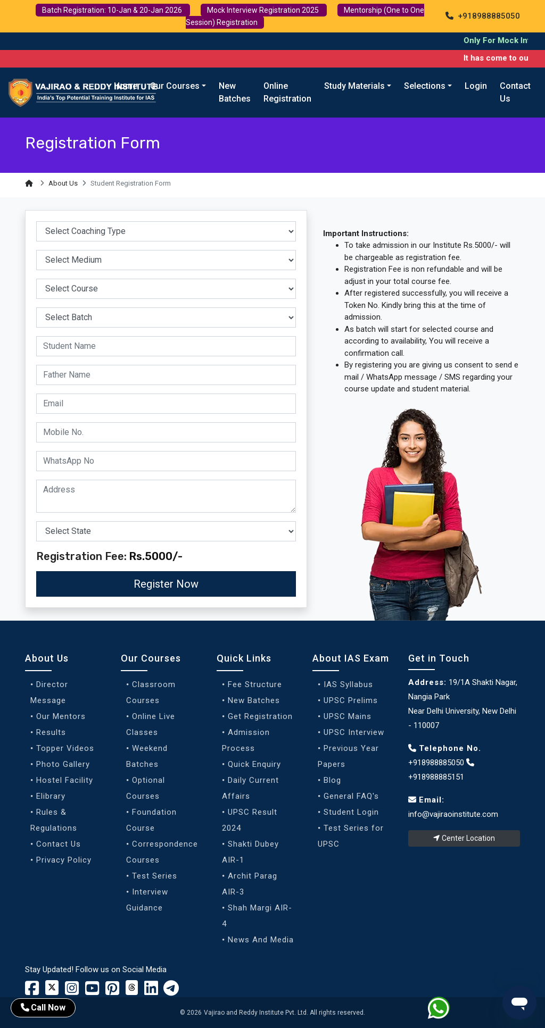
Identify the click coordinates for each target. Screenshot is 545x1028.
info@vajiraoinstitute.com (453, 814)
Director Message (49, 692)
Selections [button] (424, 86)
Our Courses (151, 658)
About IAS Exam (350, 658)
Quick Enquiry (254, 764)
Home (125, 86)
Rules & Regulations (53, 820)
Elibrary (50, 796)
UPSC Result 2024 (249, 820)
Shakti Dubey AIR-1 (250, 852)
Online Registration (287, 92)
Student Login (351, 812)
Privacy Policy (64, 860)
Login (476, 86)
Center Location (464, 838)
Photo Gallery (63, 764)
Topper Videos (65, 748)
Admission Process (246, 740)
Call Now (43, 1007)
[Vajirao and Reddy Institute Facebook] (32, 991)
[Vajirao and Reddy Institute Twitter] (52, 987)
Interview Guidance (147, 900)
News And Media (261, 940)
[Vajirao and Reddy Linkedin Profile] (151, 991)
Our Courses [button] (175, 86)
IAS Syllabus (348, 684)
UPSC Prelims (351, 700)
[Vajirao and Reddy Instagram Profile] (72, 991)
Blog (332, 780)
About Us (63, 183)
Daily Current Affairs (250, 788)
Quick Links (244, 658)
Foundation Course (151, 820)
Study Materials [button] (354, 86)
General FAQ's (351, 796)
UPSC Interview (354, 732)
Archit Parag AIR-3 (249, 884)
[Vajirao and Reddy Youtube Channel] (92, 991)
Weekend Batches (147, 756)
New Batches (235, 92)
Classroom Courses (151, 692)
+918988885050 (482, 16)
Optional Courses (145, 788)
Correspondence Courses (162, 852)
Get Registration (260, 716)
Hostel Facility (64, 780)
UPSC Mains (347, 716)
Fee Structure (255, 684)
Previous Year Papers (348, 756)
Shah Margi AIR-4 (257, 916)
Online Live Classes (150, 724)
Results (51, 732)
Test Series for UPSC (351, 836)
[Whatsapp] (445, 1010)
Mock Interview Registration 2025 (263, 10)
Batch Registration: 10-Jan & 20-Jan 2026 (113, 10)
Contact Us (515, 92)
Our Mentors (61, 716)
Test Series (154, 876)
